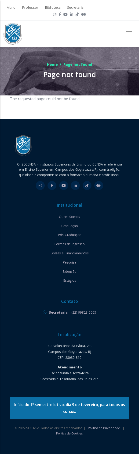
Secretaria (75, 7)
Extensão (69, 271)
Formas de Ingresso (69, 244)
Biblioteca (53, 7)
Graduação (69, 226)
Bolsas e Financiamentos (70, 253)
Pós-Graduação (69, 235)
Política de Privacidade (104, 428)
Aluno (11, 7)
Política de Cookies (69, 433)
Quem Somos (69, 216)
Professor (30, 7)
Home (52, 64)
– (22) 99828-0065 (72, 312)
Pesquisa (69, 262)
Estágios (69, 280)
